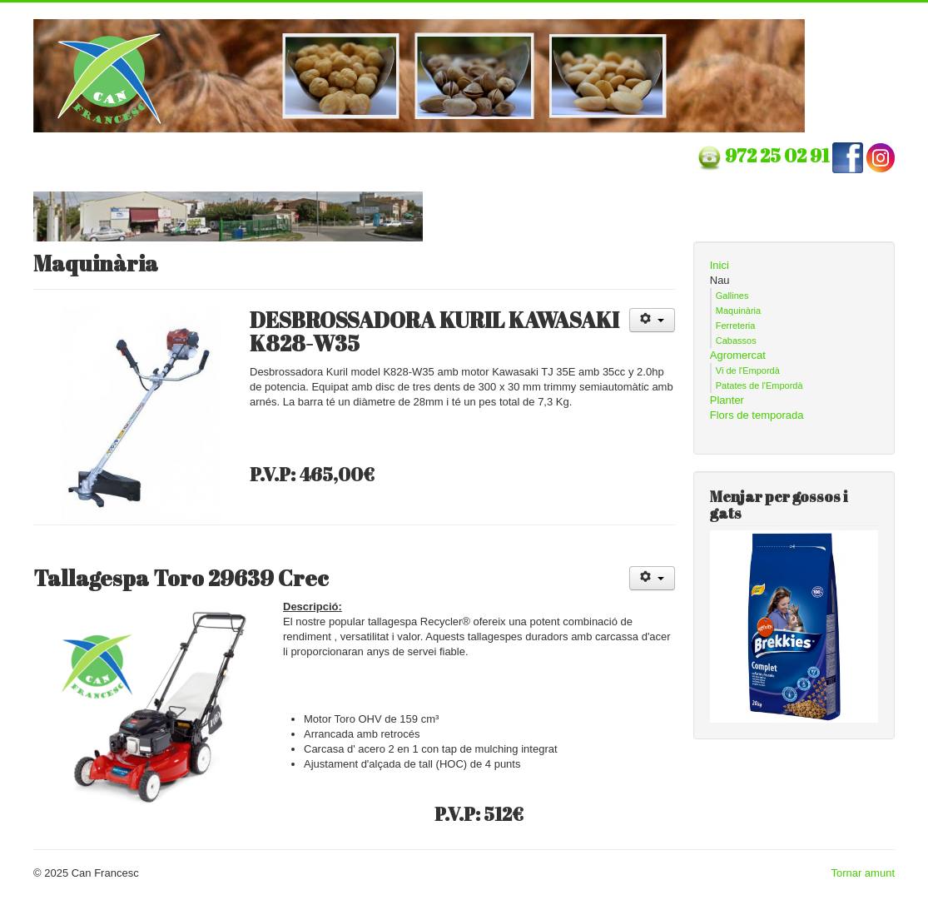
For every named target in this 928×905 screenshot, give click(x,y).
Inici (719, 265)
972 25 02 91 (778, 155)
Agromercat (738, 355)
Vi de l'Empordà (748, 370)
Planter (727, 400)
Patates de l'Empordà (759, 385)
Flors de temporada (757, 415)
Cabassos (736, 341)
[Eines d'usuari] (652, 320)
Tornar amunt (863, 873)
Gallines (732, 296)
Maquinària (738, 311)
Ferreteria (736, 326)
